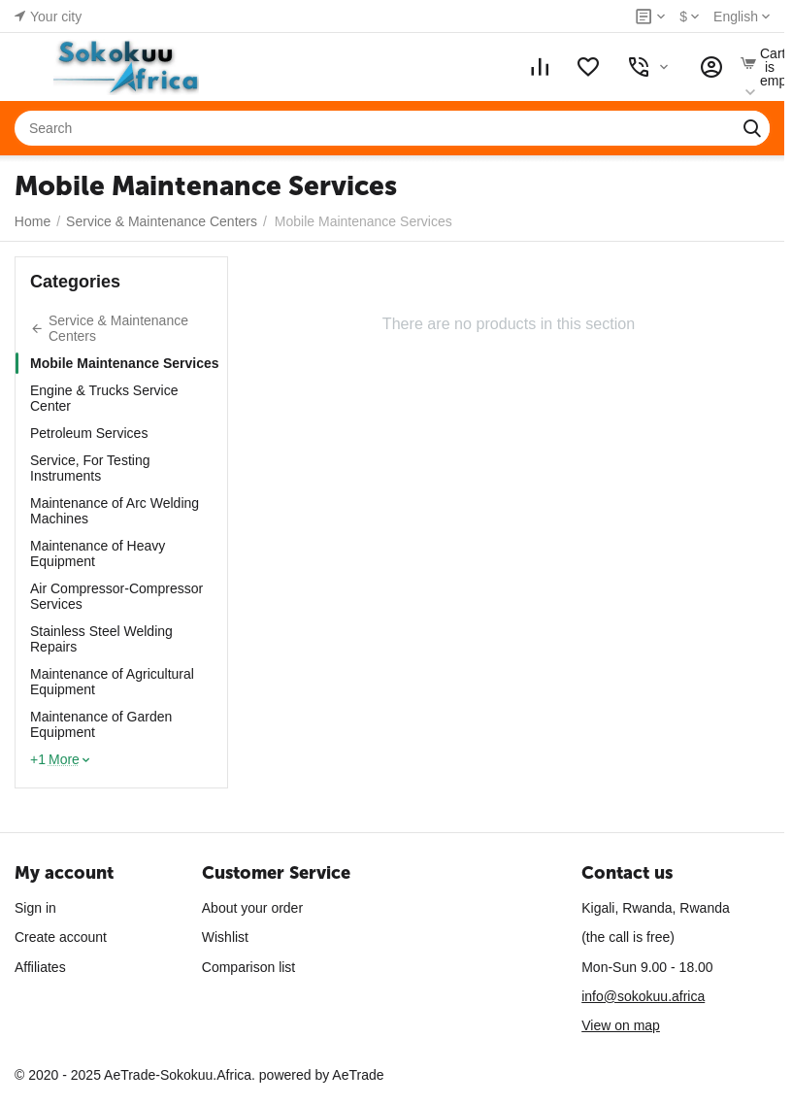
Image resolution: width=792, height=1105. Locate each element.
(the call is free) (628, 937)
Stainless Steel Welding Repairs (101, 638)
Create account (61, 937)
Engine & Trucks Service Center (104, 398)
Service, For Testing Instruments (89, 468)
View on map (620, 1025)
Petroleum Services (89, 433)
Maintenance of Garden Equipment (101, 724)
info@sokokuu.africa (643, 996)
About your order (252, 908)
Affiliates (40, 967)
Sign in (35, 908)
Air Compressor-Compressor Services (116, 596)
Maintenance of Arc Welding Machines (114, 510)
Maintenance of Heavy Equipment (97, 553)
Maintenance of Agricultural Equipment (112, 681)
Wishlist (225, 937)
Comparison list (248, 967)
